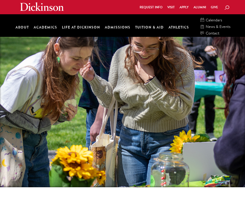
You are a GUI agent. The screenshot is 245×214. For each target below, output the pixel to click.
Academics (45, 27)
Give (214, 7)
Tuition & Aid (149, 27)
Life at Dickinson (81, 27)
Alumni (199, 7)
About (22, 27)
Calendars (211, 20)
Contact (209, 33)
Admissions (117, 27)
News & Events (215, 27)
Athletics (178, 27)
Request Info (151, 7)
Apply (184, 7)
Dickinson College (42, 6)
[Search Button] (227, 8)
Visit (171, 7)
